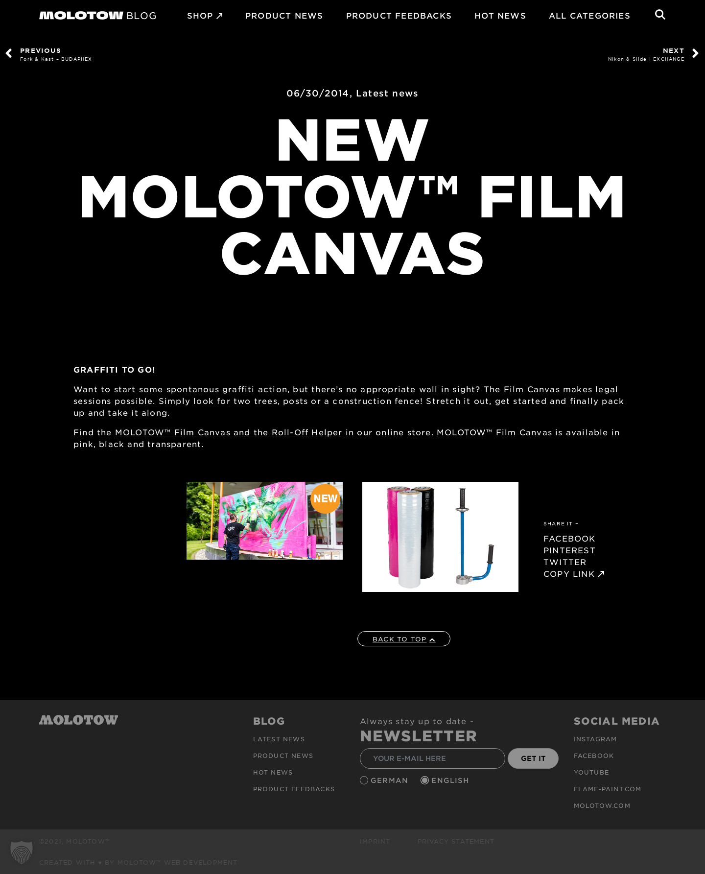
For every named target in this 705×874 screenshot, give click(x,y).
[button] (21, 852)
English (451, 780)
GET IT (533, 758)
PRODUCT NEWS (284, 15)
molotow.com (602, 805)
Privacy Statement (456, 841)
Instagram (595, 739)
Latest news (387, 93)
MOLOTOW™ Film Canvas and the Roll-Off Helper (229, 432)
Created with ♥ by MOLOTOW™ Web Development (138, 862)
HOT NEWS (500, 15)
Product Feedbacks (399, 15)
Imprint (375, 841)
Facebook (594, 755)
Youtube (591, 772)
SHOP (200, 15)
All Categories (590, 15)
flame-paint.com (608, 789)
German (391, 780)
